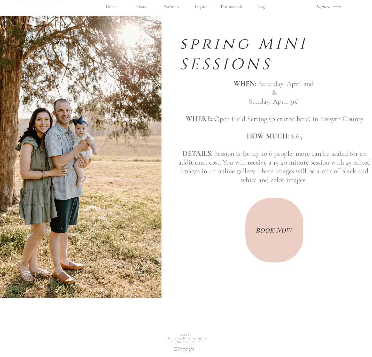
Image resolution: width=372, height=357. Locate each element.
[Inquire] (329, 6)
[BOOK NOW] (274, 230)
